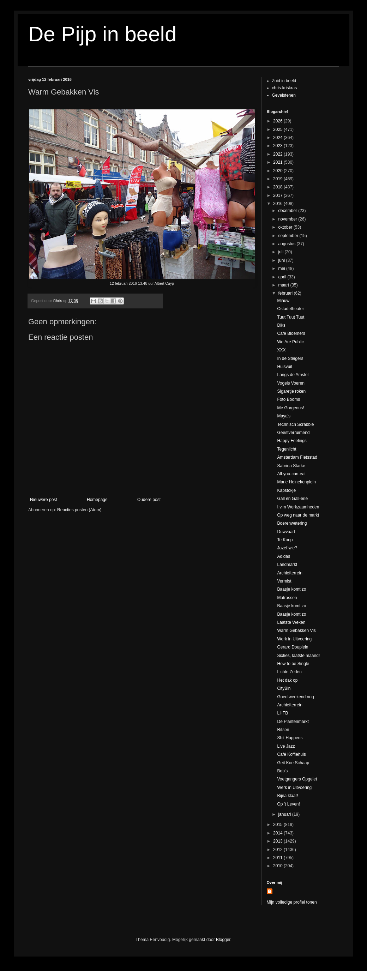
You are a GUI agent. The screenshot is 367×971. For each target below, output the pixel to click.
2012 (278, 849)
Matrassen (287, 597)
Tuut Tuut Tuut (290, 317)
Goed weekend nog (295, 696)
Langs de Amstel (292, 374)
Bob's (282, 770)
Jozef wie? (287, 547)
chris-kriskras (284, 87)
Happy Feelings (291, 440)
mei (282, 268)
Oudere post (149, 499)
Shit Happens (289, 737)
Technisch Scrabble (295, 424)
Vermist (284, 581)
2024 (278, 137)
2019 (278, 178)
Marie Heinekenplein (296, 482)
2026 (278, 121)
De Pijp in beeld (102, 34)
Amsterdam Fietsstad (297, 457)
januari (285, 814)
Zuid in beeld (284, 80)
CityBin (283, 688)
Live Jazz (286, 746)
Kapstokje (286, 490)
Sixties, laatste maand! (298, 655)
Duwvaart (286, 531)
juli (281, 251)
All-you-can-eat (291, 473)
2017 (278, 195)
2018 (278, 187)
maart (284, 285)
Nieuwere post (43, 499)
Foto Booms (288, 399)
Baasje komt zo (291, 589)
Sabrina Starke (291, 465)
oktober (285, 227)
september (288, 235)
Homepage (97, 499)
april (282, 277)
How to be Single (293, 663)
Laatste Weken (291, 622)
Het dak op (287, 680)
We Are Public (290, 341)
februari (286, 293)
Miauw (283, 300)
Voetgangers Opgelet (297, 779)
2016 (278, 203)
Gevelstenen (284, 95)
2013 (278, 841)
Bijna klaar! (287, 795)
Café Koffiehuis (291, 754)
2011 (278, 857)
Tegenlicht (286, 449)
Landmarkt (287, 564)
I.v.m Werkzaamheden (298, 507)
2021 (278, 162)
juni (282, 260)
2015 (278, 824)
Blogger (223, 939)
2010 (278, 865)
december (288, 210)
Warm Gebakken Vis (296, 630)
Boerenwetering (292, 523)
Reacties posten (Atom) (79, 509)
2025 (278, 129)
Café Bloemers (291, 333)
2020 (278, 170)
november (288, 219)
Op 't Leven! (288, 804)
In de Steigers (290, 358)
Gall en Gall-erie (292, 498)
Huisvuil (284, 366)
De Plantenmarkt (292, 721)
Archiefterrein (289, 573)
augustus (287, 243)
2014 (278, 833)
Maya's (283, 416)
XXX (281, 350)
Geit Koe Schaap (293, 762)
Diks (281, 325)
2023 (278, 145)
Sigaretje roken (291, 391)
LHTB (282, 713)
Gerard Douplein (292, 647)
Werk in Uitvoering (294, 639)
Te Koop (285, 539)
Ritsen (283, 729)
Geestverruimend (293, 432)
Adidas (283, 556)
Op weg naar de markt (298, 515)
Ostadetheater (290, 308)
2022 (278, 154)
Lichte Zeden (289, 671)
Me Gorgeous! (290, 407)
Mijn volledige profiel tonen (292, 902)
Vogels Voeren (290, 383)
